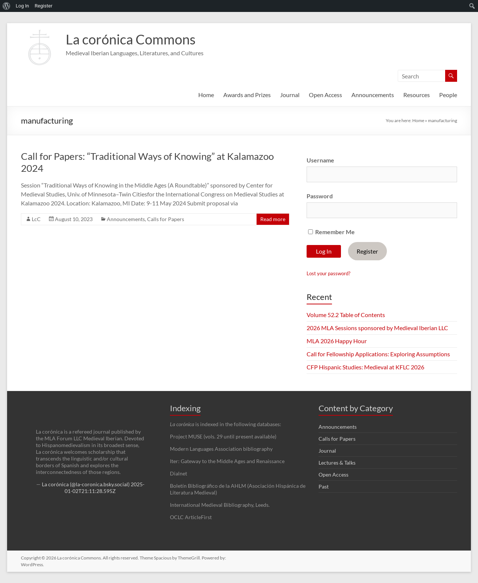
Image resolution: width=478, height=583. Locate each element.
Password (320, 195)
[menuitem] (6, 6)
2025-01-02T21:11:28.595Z (105, 487)
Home (206, 94)
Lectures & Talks (337, 462)
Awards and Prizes (247, 94)
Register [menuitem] (44, 6)
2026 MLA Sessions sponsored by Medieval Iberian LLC (377, 327)
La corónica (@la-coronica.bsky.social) (86, 484)
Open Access (325, 94)
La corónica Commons (131, 39)
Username (320, 160)
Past (324, 486)
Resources (416, 94)
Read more (272, 219)
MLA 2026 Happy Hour (337, 340)
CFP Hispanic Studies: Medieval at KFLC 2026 (365, 366)
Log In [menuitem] (22, 6)
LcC (36, 219)
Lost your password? (328, 273)
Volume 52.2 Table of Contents (346, 314)
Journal (289, 94)
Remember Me (331, 231)
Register (367, 251)
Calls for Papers (165, 219)
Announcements (372, 94)
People (448, 94)
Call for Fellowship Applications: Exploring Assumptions (378, 353)
